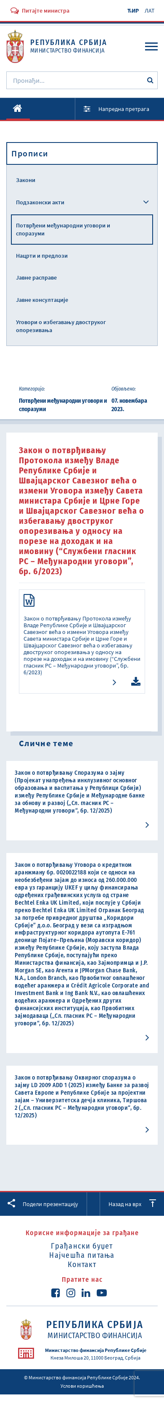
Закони (25, 180)
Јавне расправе (36, 277)
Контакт (82, 1264)
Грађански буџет (82, 1246)
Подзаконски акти (40, 202)
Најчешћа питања (82, 1255)
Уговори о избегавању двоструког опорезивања (61, 326)
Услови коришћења (82, 1386)
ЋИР (133, 10)
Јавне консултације (42, 300)
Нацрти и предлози (42, 255)
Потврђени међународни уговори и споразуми (63, 229)
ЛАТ (150, 10)
